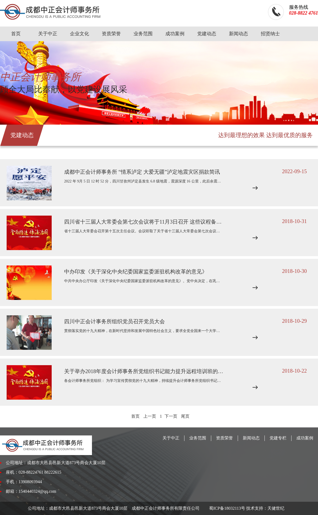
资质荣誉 (111, 33)
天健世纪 (275, 508)
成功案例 (174, 33)
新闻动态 (238, 33)
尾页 (185, 416)
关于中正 (47, 33)
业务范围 (143, 33)
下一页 (171, 416)
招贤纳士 (270, 33)
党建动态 (206, 33)
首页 (16, 33)
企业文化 (79, 33)
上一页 (149, 416)
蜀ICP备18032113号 (226, 508)
